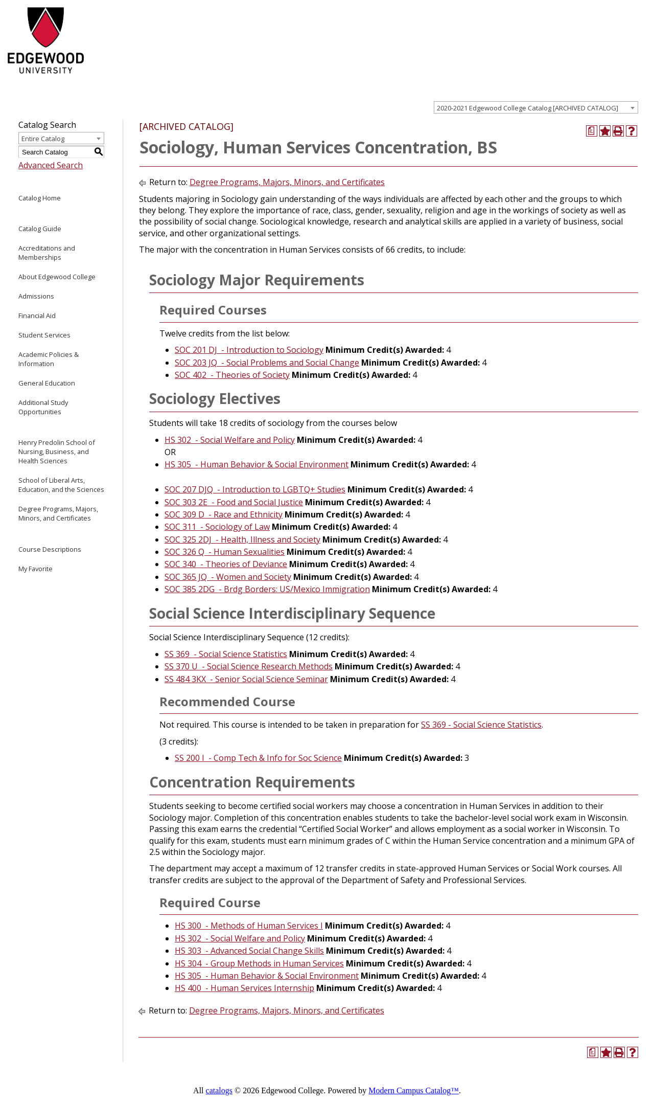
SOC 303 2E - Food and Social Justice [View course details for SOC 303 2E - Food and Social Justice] (234, 502)
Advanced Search (50, 165)
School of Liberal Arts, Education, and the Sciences (61, 485)
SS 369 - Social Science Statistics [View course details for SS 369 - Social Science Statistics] (226, 654)
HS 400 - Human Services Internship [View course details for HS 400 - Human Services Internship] (244, 988)
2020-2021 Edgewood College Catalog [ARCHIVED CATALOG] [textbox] (527, 107)
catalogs (219, 1090)
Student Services (44, 335)
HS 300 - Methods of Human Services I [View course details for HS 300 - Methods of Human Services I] (249, 925)
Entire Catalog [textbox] (42, 138)
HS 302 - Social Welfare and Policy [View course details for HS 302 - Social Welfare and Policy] (230, 439)
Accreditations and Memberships (46, 252)
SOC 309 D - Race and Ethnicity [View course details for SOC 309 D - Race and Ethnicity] (224, 514)
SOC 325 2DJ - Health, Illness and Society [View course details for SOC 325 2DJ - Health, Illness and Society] (242, 539)
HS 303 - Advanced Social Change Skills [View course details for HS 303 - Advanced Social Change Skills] (249, 950)
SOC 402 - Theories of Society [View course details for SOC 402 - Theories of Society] (232, 374)
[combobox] (536, 107)
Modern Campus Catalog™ (413, 1090)
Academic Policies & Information (48, 359)
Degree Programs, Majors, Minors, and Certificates (58, 513)
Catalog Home (39, 197)
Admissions (36, 296)
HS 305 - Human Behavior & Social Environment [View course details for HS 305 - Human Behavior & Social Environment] (256, 464)
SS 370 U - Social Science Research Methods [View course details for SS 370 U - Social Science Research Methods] (249, 666)
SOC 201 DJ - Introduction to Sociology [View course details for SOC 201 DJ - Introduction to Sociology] (249, 349)
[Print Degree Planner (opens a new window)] (591, 131)
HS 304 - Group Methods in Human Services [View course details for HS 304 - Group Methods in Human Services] (259, 963)
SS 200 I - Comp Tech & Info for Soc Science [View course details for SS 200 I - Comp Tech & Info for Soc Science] (258, 757)
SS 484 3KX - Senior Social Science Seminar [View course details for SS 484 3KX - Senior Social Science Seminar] (246, 679)
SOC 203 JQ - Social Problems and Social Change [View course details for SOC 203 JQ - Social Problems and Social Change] (267, 362)
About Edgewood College (57, 276)
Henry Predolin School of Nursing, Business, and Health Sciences (56, 451)
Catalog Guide (39, 228)
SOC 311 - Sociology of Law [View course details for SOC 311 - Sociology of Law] (217, 526)
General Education (46, 383)
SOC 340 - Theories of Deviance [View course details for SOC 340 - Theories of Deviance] (226, 564)
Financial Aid (37, 315)
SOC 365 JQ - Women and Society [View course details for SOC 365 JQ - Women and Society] (228, 576)
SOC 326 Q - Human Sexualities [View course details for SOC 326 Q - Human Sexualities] (225, 551)
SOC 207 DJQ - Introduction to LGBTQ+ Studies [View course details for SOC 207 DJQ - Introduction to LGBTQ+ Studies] (255, 489)
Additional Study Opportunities (43, 407)
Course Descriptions (49, 549)
